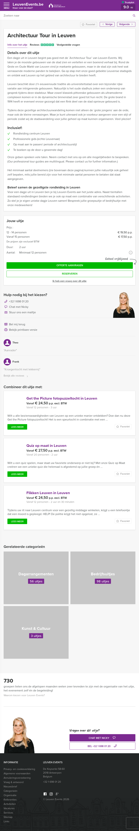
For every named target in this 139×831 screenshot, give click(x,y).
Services (8, 813)
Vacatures (9, 808)
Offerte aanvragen (69, 265)
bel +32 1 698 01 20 (103, 746)
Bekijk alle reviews (16, 375)
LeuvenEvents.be (28, 5)
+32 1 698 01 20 (19, 301)
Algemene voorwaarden (17, 773)
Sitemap (8, 817)
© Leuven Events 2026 (56, 799)
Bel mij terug (14, 324)
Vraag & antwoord (14, 782)
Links (6, 821)
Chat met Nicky (16, 307)
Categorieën (10, 791)
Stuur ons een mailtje (20, 312)
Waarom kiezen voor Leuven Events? (24, 695)
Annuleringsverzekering (17, 778)
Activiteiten (10, 804)
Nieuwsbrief (10, 786)
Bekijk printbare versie (20, 330)
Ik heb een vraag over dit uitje (69, 281)
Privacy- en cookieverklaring (19, 769)
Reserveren (69, 274)
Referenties (10, 800)
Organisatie (10, 795)
